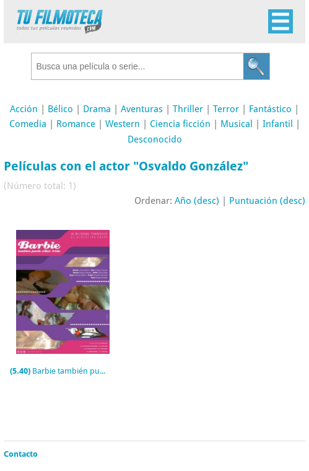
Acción (24, 109)
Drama (97, 109)
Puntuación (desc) (267, 200)
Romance (75, 124)
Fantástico (270, 109)
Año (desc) (197, 200)
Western (122, 124)
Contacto (21, 454)
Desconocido (155, 139)
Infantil (278, 124)
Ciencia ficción (180, 124)
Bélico (60, 109)
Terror (226, 109)
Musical (236, 124)
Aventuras (142, 109)
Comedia (27, 124)
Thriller (188, 109)
